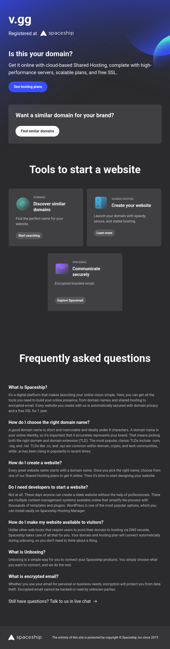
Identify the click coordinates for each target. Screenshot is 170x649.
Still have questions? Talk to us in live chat (52, 601)
